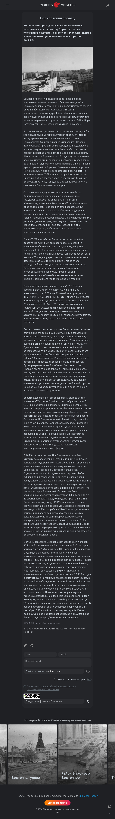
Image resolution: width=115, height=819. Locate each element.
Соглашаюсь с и (51, 688)
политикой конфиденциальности (57, 686)
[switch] (89, 679)
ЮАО (27, 623)
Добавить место (57, 802)
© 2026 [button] (57, 809)
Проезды (36, 623)
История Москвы (52, 623)
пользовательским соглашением (43, 689)
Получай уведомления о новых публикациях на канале (57, 795)
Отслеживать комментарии (70, 679)
